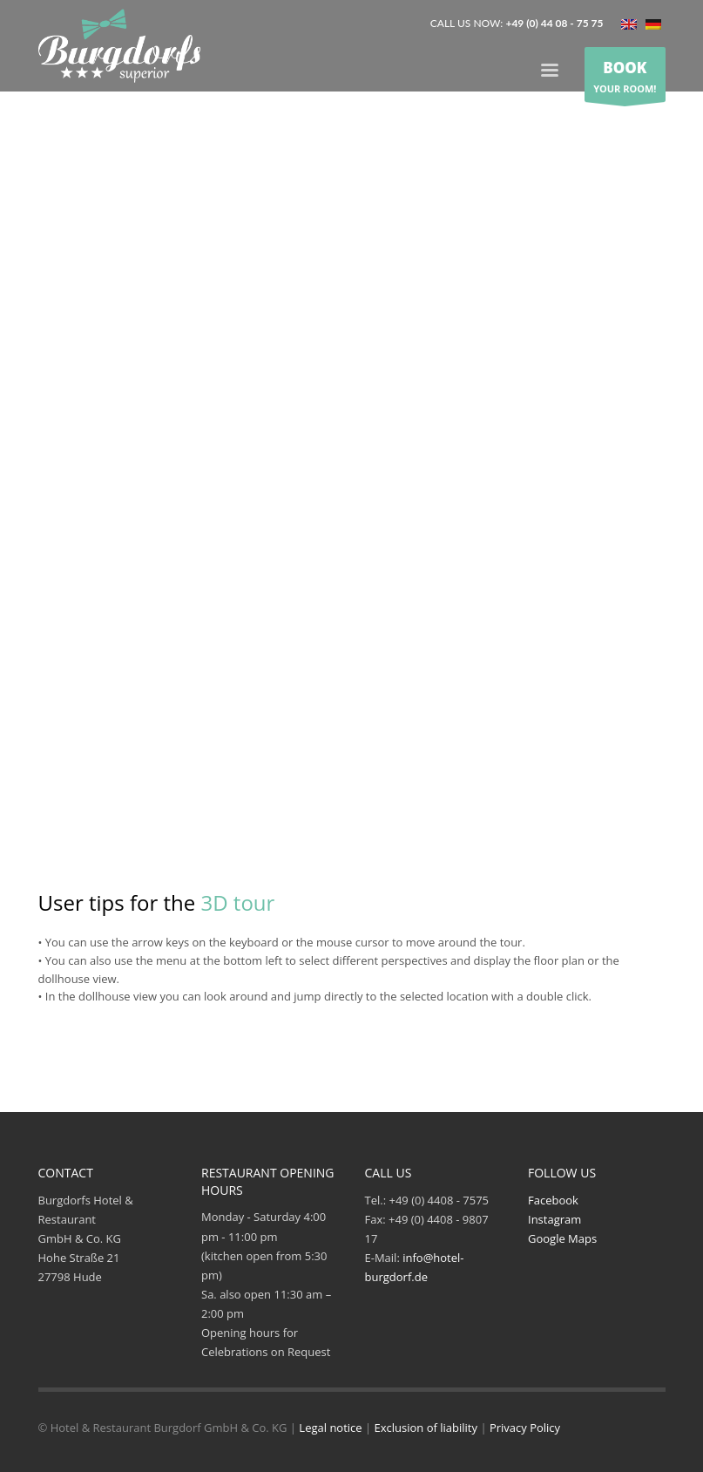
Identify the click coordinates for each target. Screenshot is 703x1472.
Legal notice (330, 1427)
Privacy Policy (525, 1427)
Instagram (554, 1219)
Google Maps (562, 1238)
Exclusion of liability (426, 1427)
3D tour (237, 902)
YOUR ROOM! (624, 75)
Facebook (553, 1200)
